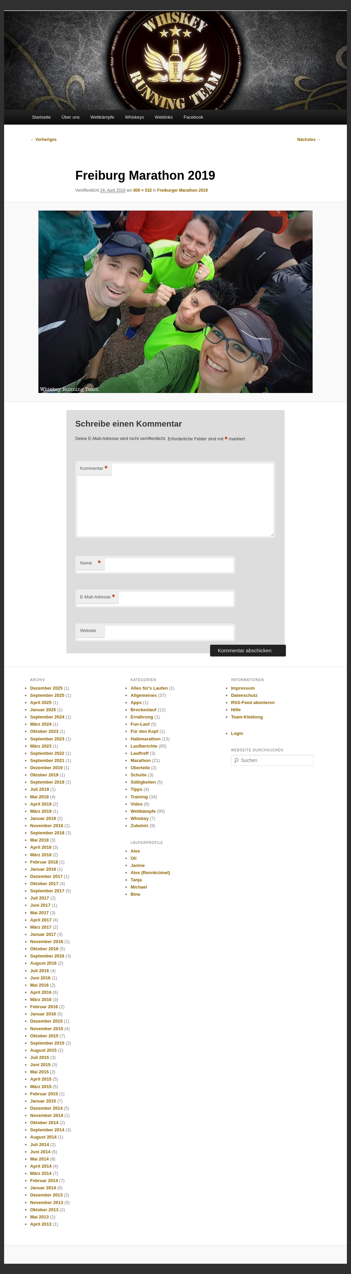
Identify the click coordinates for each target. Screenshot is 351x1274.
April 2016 (40, 992)
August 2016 (43, 963)
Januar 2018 (43, 869)
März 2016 (40, 999)
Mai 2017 (39, 912)
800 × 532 (142, 190)
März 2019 (40, 811)
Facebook (193, 117)
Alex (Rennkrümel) (150, 872)
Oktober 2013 (44, 1209)
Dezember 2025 (46, 688)
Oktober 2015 (44, 1035)
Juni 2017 (40, 905)
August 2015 (43, 1050)
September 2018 (47, 832)
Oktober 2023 (44, 731)
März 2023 (40, 746)
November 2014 (46, 1115)
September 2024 (47, 716)
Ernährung (142, 716)
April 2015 (40, 1079)
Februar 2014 (44, 1180)
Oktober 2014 (44, 1122)
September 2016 (47, 956)
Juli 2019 (39, 789)
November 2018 (46, 825)
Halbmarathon (145, 738)
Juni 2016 (40, 977)
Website (88, 630)
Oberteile (140, 767)
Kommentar (94, 469)
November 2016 (46, 941)
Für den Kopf (144, 731)
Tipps (136, 789)
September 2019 (47, 782)
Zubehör (139, 825)
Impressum (243, 688)
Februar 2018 (44, 862)
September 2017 (47, 890)
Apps (136, 702)
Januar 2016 (43, 1013)
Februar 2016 (44, 1006)
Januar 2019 (43, 818)
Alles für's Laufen (149, 688)
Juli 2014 (39, 1144)
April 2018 (40, 847)
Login (237, 733)
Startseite (41, 117)
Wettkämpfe (102, 117)
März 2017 (40, 927)
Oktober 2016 (44, 948)
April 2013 (40, 1224)
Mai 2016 (39, 985)
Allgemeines (144, 695)
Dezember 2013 (46, 1195)
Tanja (136, 879)
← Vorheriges (43, 139)
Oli (133, 858)
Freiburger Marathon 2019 (182, 190)
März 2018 (40, 854)
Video (137, 804)
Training (139, 796)
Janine (138, 865)
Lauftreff (140, 753)
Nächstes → (309, 139)
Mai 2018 (39, 840)
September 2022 (47, 753)
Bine (135, 894)
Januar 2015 (43, 1101)
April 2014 (40, 1166)
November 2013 (46, 1202)
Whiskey (140, 818)
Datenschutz (244, 695)
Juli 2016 (39, 970)
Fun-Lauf (140, 724)
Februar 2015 (44, 1093)
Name (90, 563)
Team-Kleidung (247, 716)
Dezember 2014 (46, 1108)
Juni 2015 (40, 1064)
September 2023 (47, 738)
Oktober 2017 (44, 883)
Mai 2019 (39, 796)
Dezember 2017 (46, 876)
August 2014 (43, 1137)
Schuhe (139, 774)
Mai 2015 (39, 1071)
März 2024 (40, 724)
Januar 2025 (43, 709)
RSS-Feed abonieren (253, 702)
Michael (139, 887)
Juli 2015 (39, 1057)
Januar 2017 (43, 934)
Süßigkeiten (143, 782)
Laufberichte (144, 746)
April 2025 (40, 702)
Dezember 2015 (46, 1021)
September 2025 (47, 695)
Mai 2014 (39, 1159)
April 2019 (40, 804)
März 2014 (40, 1173)
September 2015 (47, 1043)
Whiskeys (134, 117)
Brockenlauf (143, 709)
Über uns (71, 117)
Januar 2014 (43, 1187)
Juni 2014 (40, 1151)
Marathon (141, 760)
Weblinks (164, 117)
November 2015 (46, 1028)
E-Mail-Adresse (97, 597)
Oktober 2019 (44, 774)
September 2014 (47, 1129)
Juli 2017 (39, 898)
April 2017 (40, 919)
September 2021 (47, 760)
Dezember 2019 (46, 767)
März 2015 (40, 1086)
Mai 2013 (39, 1216)
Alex (135, 851)
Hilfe (236, 709)
